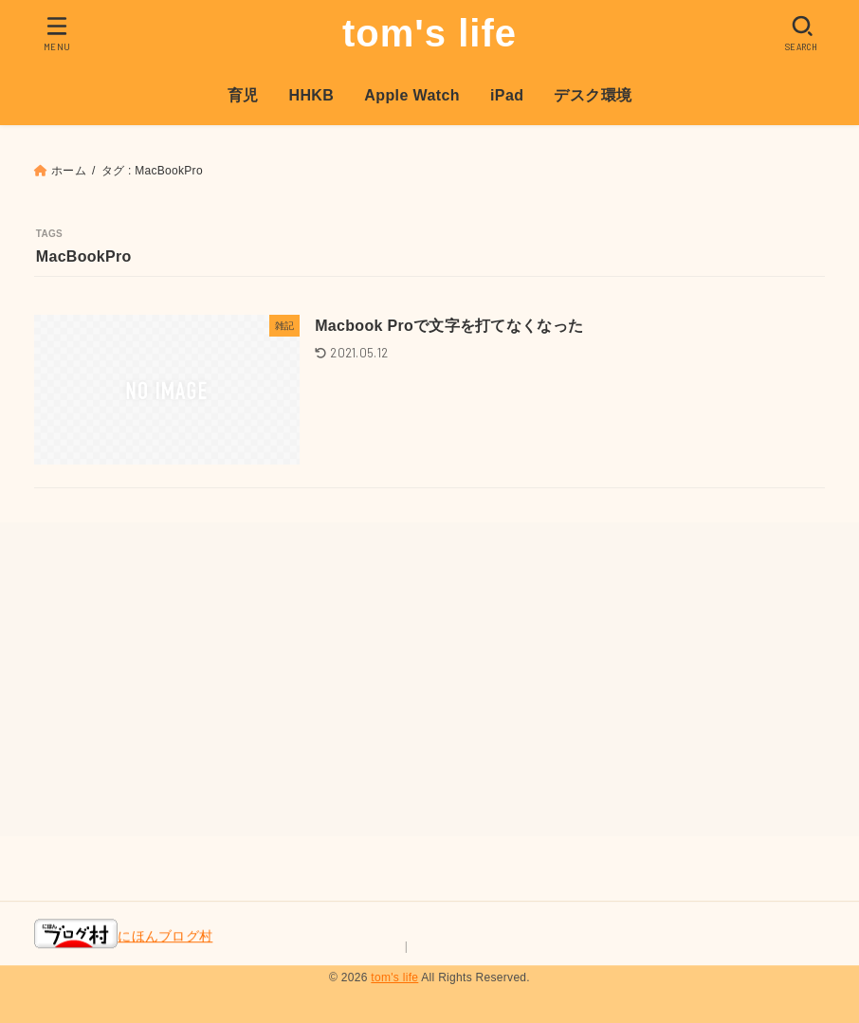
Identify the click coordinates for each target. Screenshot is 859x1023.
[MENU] (57, 33)
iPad (506, 95)
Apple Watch (412, 95)
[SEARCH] (802, 33)
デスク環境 (592, 95)
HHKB (311, 95)
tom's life (429, 33)
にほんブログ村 (123, 935)
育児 (243, 95)
